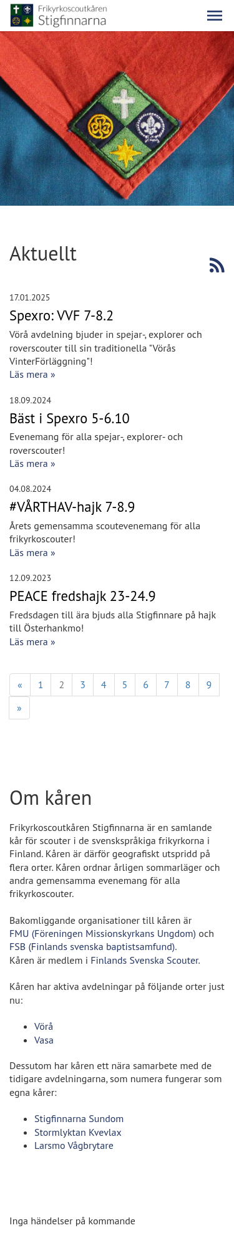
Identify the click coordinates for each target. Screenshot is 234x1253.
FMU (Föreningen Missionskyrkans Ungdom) (102, 933)
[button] (215, 16)
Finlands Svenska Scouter (144, 960)
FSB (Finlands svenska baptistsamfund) (92, 946)
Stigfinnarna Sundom (79, 1118)
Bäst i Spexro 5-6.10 (69, 418)
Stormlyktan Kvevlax (78, 1132)
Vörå (43, 1026)
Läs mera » (32, 374)
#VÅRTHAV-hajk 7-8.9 (72, 506)
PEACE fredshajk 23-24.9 (82, 596)
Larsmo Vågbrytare (74, 1145)
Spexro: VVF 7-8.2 (61, 315)
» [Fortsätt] (19, 707)
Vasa (44, 1040)
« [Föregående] (19, 684)
